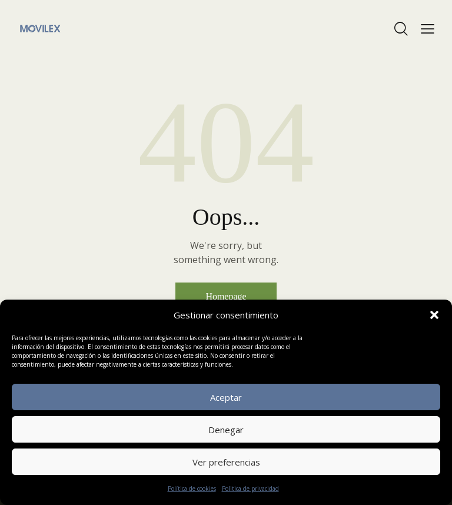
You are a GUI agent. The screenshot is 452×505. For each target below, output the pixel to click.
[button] (434, 315)
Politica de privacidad (250, 488)
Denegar (226, 430)
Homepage (225, 296)
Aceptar (226, 397)
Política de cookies (192, 488)
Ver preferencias (226, 462)
